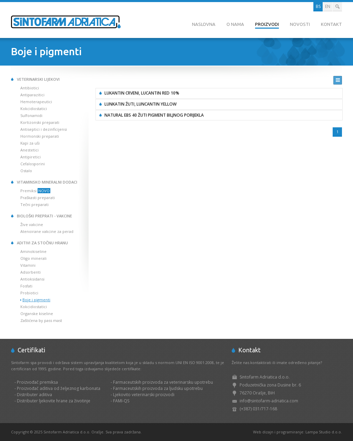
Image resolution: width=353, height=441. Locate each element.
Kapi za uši (30, 143)
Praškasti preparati (37, 197)
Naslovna (203, 24)
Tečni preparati (34, 204)
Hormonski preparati (39, 136)
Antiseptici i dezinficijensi (43, 129)
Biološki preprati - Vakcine (44, 215)
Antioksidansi (32, 279)
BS (318, 6)
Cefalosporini (32, 163)
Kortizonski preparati (39, 122)
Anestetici (29, 150)
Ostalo (26, 170)
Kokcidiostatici (33, 108)
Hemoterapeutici (36, 101)
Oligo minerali (33, 258)
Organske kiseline (36, 313)
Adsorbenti (30, 272)
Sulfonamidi (31, 115)
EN (327, 6)
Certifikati (31, 349)
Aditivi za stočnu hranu (42, 242)
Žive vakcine (31, 224)
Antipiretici (30, 156)
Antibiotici (29, 87)
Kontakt (331, 24)
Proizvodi (267, 24)
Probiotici (29, 292)
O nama (235, 24)
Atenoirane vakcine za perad (46, 231)
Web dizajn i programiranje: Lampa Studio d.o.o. (297, 431)
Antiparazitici (32, 94)
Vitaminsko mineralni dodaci (47, 182)
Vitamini (28, 265)
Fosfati (26, 285)
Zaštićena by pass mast (41, 320)
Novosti (300, 24)
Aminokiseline (33, 251)
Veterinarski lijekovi (38, 79)
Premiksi (35, 190)
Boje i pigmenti (36, 299)
